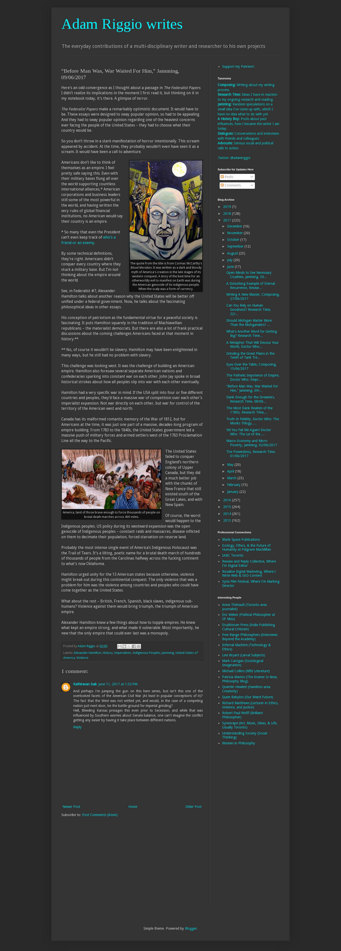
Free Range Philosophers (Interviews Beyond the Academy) (249, 637)
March (232, 478)
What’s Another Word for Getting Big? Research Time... (251, 333)
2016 (227, 500)
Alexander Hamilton (87, 653)
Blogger (191, 928)
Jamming (168, 653)
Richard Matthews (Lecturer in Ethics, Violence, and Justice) (250, 705)
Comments (231, 185)
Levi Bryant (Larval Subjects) (243, 655)
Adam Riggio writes (122, 24)
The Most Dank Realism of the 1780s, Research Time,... (249, 410)
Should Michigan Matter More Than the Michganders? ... (249, 322)
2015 (227, 507)
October (233, 240)
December (235, 226)
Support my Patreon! (238, 66)
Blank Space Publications (241, 539)
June (231, 267)
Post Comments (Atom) (100, 815)
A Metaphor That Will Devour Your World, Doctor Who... (252, 345)
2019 (227, 207)
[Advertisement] (237, 828)
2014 (227, 514)
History (108, 653)
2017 (227, 220)
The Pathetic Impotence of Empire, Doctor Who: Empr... (252, 377)
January (233, 492)
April (231, 471)
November (235, 233)
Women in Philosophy (238, 743)
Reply (77, 727)
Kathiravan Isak (85, 684)
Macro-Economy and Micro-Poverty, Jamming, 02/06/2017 (251, 443)
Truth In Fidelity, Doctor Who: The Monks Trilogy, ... (252, 421)
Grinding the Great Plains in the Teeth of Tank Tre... (250, 355)
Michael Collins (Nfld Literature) (246, 671)
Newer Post (71, 807)
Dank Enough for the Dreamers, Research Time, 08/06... (250, 399)
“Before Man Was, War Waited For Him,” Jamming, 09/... (252, 388)
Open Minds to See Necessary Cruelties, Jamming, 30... (249, 275)
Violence (82, 658)
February (234, 485)
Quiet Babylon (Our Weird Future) (247, 697)
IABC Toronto (232, 555)
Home (132, 807)
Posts (227, 177)
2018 (227, 214)
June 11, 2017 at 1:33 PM (117, 684)
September (235, 246)
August (233, 253)
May (231, 465)
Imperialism (122, 653)
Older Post (193, 807)
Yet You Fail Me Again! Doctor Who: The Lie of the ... (248, 432)
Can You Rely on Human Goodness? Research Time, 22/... (248, 309)
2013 (227, 520)
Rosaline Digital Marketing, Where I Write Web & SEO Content (249, 574)
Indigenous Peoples (146, 653)
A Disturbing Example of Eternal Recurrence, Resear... (250, 286)
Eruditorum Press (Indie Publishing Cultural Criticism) (248, 627)
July (230, 260)
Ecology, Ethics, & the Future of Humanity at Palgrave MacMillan (246, 547)
